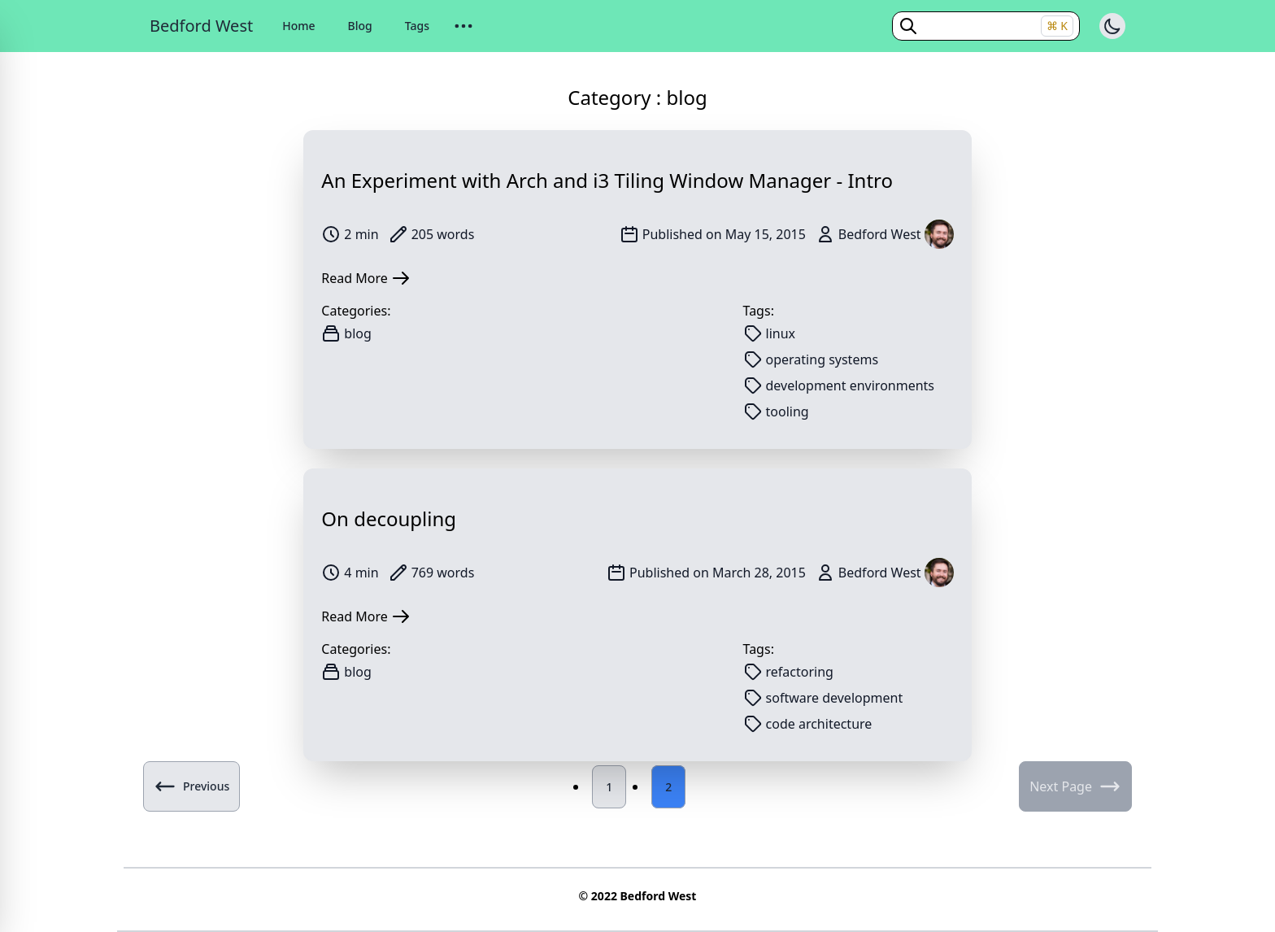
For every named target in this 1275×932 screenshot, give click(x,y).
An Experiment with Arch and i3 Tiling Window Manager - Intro (607, 180)
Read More (365, 278)
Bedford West (201, 26)
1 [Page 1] (609, 787)
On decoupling (388, 518)
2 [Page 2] (668, 787)
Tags (417, 25)
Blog (360, 25)
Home (298, 25)
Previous (191, 786)
